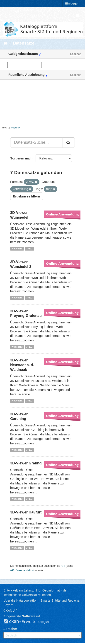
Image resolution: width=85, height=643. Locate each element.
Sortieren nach (21, 158)
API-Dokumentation (22, 570)
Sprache (9, 629)
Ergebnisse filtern (26, 196)
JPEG (29, 248)
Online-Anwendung (62, 214)
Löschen (75, 54)
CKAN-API (10, 610)
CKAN (30, 621)
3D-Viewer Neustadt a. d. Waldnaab (22, 365)
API (63, 565)
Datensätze (23, 43)
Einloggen (72, 3)
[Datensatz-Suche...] (36, 142)
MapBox (15, 127)
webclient (17, 248)
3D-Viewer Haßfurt (25, 512)
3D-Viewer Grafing (25, 463)
